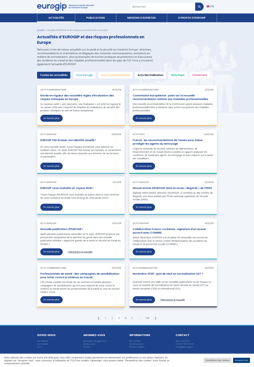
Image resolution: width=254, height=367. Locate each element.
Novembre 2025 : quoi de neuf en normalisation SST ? (168, 274)
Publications (95, 18)
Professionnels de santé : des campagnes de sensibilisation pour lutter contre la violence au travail (79, 275)
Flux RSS (87, 347)
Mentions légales (137, 347)
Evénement (199, 75)
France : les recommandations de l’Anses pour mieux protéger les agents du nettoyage (168, 142)
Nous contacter (183, 341)
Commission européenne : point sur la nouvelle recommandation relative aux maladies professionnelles (170, 97)
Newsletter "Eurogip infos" (95, 341)
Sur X (39, 347)
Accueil (40, 30)
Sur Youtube (42, 344)
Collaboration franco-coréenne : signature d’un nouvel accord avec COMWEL (169, 231)
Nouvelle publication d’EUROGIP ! (61, 229)
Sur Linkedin (42, 341)
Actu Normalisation (150, 75)
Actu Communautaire (115, 75)
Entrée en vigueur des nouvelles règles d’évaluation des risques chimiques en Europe (77, 97)
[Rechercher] (199, 7)
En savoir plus (51, 118)
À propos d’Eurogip (192, 18)
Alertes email (89, 344)
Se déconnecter (136, 344)
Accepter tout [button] (241, 360)
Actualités (56, 18)
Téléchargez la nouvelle (80, 251)
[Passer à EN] (210, 6)
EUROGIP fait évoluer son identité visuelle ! (68, 140)
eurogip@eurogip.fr (184, 347)
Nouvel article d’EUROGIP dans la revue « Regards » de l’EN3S (172, 188)
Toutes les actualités (54, 75)
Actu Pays (178, 75)
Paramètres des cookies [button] (218, 360)
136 (147, 318)
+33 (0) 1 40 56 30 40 (185, 344)
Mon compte (135, 341)
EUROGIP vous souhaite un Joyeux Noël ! (66, 188)
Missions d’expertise (141, 18)
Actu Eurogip (84, 75)
